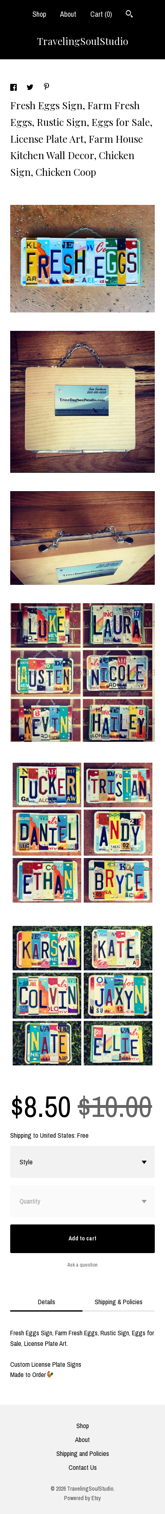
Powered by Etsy (82, 1498)
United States (57, 1135)
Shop (39, 14)
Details (46, 1301)
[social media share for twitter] (31, 88)
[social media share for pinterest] (46, 87)
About (68, 14)
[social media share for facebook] (14, 88)
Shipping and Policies (82, 1453)
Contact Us (83, 1467)
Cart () (101, 14)
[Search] (129, 15)
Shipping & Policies (119, 1301)
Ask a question (82, 1264)
